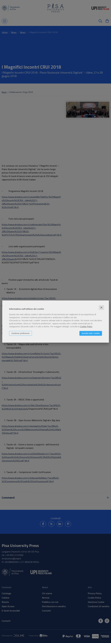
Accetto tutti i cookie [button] (91, 333)
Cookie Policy (86, 326)
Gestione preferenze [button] (20, 333)
